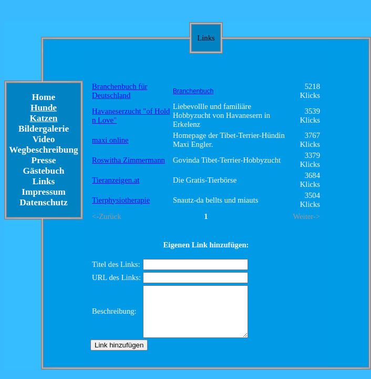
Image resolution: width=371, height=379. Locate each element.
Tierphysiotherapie (121, 200)
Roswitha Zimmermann (128, 160)
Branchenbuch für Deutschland (119, 90)
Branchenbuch (193, 91)
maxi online (110, 140)
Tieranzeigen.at (115, 180)
